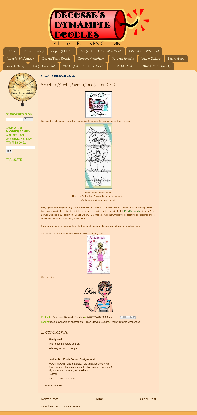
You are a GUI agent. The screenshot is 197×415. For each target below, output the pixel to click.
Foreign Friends (123, 59)
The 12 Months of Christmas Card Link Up (140, 66)
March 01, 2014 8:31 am (62, 378)
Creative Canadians (91, 59)
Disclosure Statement (144, 51)
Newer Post (49, 399)
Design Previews (43, 66)
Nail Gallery (176, 59)
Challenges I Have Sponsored (83, 66)
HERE (49, 233)
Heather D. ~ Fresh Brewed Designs (69, 359)
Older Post (148, 399)
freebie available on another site (66, 322)
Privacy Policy (33, 51)
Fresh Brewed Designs (97, 322)
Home (12, 51)
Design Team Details (56, 59)
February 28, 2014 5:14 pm (63, 348)
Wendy (52, 339)
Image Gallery (151, 59)
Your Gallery (15, 66)
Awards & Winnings (21, 59)
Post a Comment (54, 385)
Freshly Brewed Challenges (125, 322)
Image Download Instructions (101, 51)
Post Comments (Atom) (68, 406)
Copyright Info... (62, 51)
